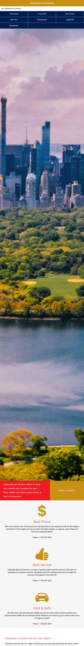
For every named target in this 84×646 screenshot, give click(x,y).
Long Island (42, 14)
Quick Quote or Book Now (42, 3)
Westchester (13, 26)
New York (14, 20)
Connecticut (14, 14)
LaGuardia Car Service (12, 9)
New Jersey (70, 14)
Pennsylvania (42, 20)
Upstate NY (70, 20)
